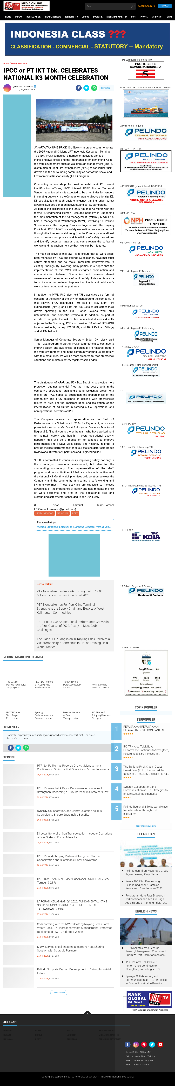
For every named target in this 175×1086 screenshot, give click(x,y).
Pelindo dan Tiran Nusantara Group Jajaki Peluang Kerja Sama (146, 858)
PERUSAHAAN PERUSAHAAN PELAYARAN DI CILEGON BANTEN (149, 730)
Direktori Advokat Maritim (138, 1051)
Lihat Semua (59, 993)
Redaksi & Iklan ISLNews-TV (140, 1038)
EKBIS (38, 1016)
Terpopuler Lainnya (146, 812)
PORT (134, 16)
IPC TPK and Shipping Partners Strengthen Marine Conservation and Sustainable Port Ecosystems (72, 863)
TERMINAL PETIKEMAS (110, 1025)
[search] (110, 6)
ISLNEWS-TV (71, 16)
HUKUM (7, 1020)
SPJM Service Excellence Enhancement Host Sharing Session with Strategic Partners (74, 954)
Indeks (19, 16)
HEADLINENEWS (53, 16)
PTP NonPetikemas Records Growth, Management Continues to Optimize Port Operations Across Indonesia (72, 772)
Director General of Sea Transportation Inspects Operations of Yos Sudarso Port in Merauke (74, 840)
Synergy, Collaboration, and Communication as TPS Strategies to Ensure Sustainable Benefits (72, 818)
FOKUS (70, 1016)
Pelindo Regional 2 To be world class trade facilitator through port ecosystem (148, 799)
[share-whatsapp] (94, 88)
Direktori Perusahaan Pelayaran (142, 1047)
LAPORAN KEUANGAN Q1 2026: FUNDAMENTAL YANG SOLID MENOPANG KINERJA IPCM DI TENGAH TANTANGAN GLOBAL (68, 908)
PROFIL (144, 16)
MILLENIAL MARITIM (116, 16)
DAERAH (7, 1016)
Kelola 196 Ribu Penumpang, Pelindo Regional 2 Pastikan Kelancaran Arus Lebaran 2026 (144, 871)
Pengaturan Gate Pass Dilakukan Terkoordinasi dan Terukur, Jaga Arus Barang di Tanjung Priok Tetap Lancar (146, 885)
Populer (165, 6)
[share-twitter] (86, 88)
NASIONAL (63, 513)
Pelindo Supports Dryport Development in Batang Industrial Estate (74, 973)
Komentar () (106, 88)
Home (8, 16)
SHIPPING (156, 16)
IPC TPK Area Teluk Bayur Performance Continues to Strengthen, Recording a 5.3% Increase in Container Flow (75, 795)
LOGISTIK (98, 16)
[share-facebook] (79, 88)
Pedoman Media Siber (137, 1042)
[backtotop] (87, 1000)
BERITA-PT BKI (33, 16)
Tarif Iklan (156, 1042)
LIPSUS (85, 16)
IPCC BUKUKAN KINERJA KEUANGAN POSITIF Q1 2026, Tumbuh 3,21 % (73, 883)
